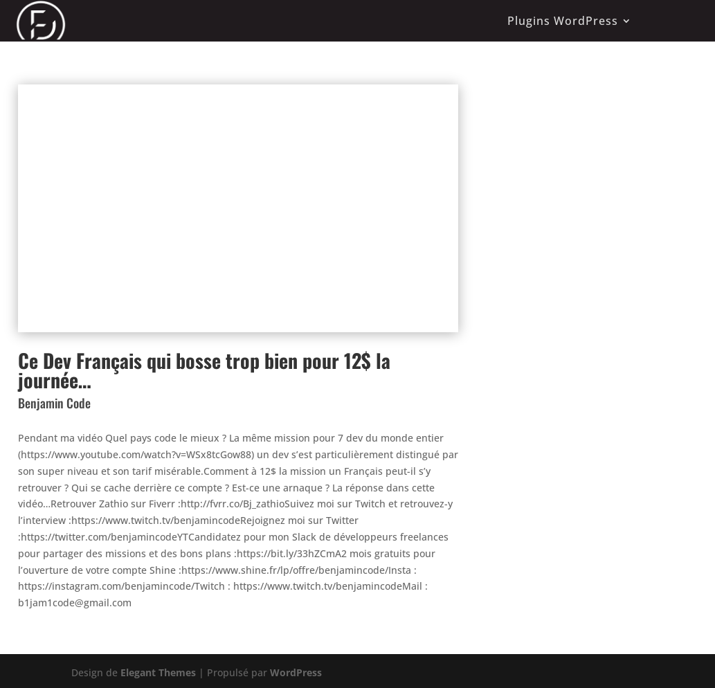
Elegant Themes (158, 672)
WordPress (296, 672)
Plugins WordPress (562, 20)
